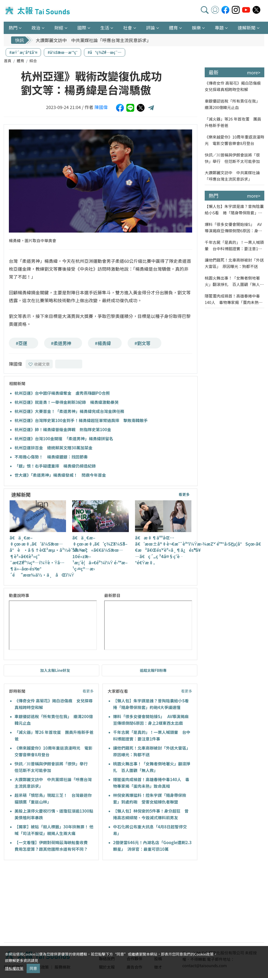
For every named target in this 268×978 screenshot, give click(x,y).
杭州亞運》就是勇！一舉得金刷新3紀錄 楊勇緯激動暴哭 (66, 402)
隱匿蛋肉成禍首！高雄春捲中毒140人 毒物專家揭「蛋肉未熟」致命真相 (234, 299)
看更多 (184, 494)
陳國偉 (101, 107)
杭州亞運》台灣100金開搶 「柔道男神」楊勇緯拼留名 (64, 439)
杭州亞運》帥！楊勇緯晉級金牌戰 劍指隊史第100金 (63, 429)
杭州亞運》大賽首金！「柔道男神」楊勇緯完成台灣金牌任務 (69, 411)
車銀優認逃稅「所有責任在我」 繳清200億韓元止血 (233, 104)
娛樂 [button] (196, 27)
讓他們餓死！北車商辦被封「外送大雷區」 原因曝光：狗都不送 (234, 263)
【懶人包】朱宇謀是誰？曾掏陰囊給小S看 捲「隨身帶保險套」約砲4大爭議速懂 (234, 209)
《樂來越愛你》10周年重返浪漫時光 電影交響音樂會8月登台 (234, 140)
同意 (33, 968)
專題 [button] (219, 27)
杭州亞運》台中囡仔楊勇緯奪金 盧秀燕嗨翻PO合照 (62, 393)
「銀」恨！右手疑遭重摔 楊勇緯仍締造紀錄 (55, 466)
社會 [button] (127, 27)
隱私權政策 (14, 968)
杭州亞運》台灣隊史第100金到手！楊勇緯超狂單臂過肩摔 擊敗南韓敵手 (81, 420)
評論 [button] (150, 27)
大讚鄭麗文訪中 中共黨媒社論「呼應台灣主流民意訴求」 (93, 40)
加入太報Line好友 (55, 670)
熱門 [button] (13, 27)
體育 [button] (173, 27)
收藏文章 (39, 364)
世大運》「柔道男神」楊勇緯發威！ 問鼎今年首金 (60, 475)
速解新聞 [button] (246, 27)
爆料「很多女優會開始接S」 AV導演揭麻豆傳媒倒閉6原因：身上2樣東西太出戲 (234, 227)
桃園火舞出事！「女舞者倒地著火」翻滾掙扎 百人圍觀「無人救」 (232, 281)
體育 (20, 60)
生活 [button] (104, 27)
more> (253, 72)
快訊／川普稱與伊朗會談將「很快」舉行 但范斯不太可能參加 (232, 158)
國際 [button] (81, 27)
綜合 (33, 60)
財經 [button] (58, 27)
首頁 (7, 60)
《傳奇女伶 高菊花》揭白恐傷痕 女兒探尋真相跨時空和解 (234, 86)
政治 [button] (36, 27)
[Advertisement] (48, 902)
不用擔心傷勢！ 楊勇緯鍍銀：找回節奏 (51, 457)
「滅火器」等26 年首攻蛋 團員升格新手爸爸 (233, 122)
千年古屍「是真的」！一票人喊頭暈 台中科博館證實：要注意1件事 (234, 245)
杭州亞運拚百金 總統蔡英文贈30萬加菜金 (53, 448)
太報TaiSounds (38, 11)
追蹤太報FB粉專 (153, 670)
